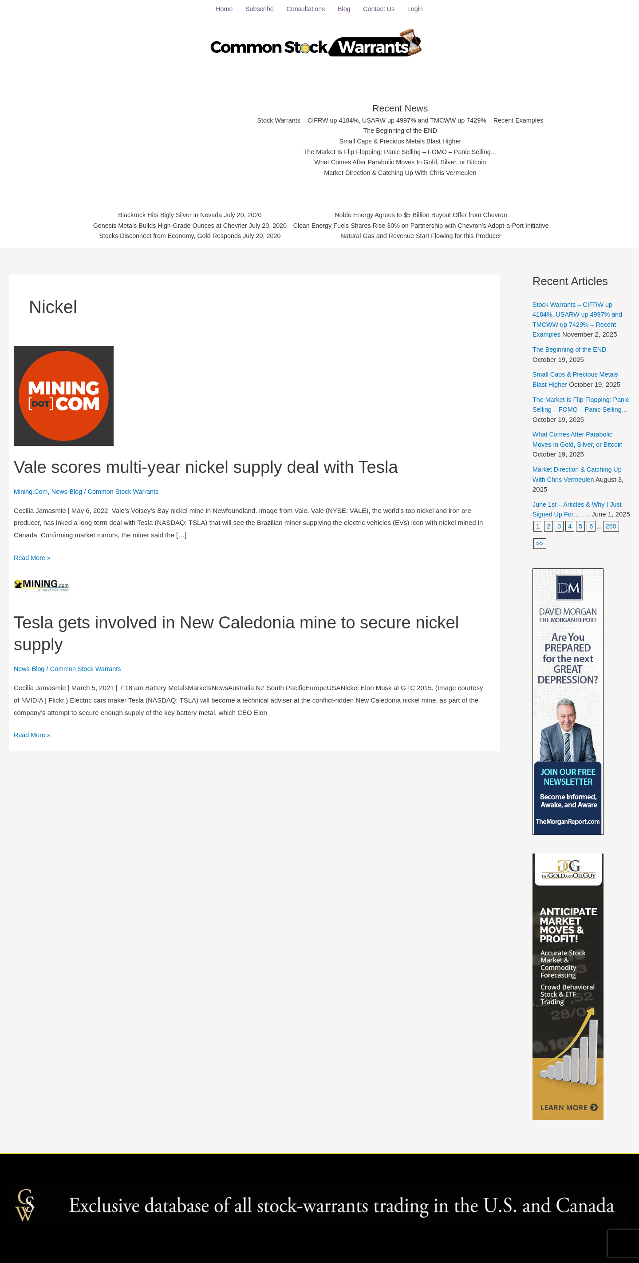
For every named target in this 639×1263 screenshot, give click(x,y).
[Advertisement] (169, 135)
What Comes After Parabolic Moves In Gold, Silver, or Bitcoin (400, 160)
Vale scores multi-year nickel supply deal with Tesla (215, 463)
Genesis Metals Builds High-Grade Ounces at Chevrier (163, 224)
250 (612, 532)
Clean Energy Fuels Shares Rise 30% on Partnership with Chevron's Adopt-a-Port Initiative (426, 224)
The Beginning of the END (400, 127)
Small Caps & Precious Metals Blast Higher (401, 138)
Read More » (33, 552)
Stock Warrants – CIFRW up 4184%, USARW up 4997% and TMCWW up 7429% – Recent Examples (400, 116)
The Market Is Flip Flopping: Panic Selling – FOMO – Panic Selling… (400, 149)
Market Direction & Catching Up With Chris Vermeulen (400, 171)
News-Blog (69, 488)
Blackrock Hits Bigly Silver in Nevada (163, 213)
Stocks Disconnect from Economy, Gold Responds (163, 235)
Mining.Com (31, 488)
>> (540, 549)
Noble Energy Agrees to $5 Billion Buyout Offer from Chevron (425, 213)
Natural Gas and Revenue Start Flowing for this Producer (426, 235)
